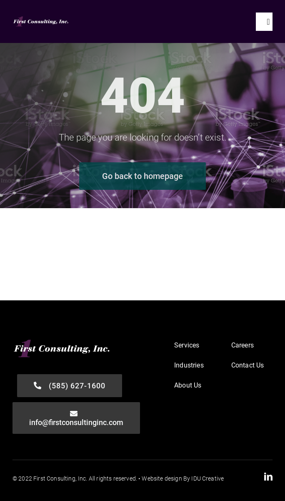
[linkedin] (268, 477)
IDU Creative (207, 478)
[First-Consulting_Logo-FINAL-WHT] (41, 19)
